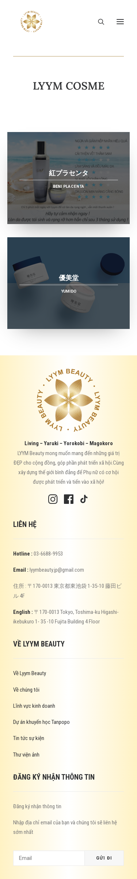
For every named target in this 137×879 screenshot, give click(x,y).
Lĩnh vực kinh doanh (34, 706)
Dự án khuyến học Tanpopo (41, 722)
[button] (120, 21)
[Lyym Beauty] (31, 21)
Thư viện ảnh (26, 754)
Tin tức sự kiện (28, 738)
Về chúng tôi (26, 689)
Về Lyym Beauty (29, 673)
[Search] (97, 21)
